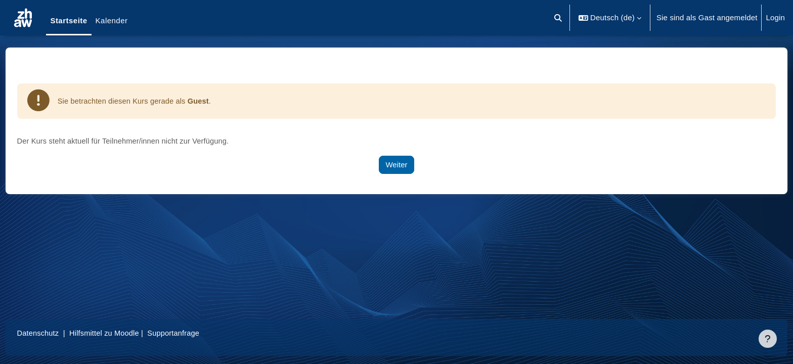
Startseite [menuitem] (68, 20)
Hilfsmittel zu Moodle (126, 333)
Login (775, 17)
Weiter (396, 165)
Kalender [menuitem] (112, 20)
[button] (558, 17)
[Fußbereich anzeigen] (768, 339)
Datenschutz (57, 333)
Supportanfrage (197, 333)
